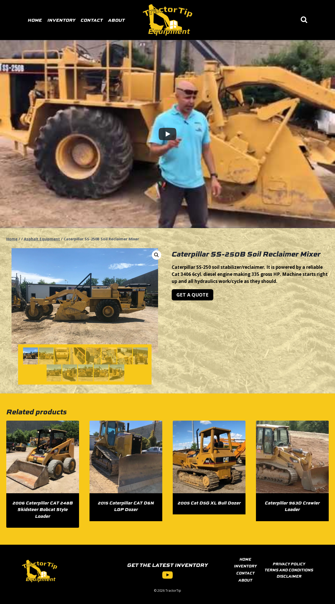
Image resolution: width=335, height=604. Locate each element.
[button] (156, 255)
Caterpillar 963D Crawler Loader (292, 506)
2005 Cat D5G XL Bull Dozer (209, 503)
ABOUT (245, 580)
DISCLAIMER (289, 576)
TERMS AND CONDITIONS (289, 569)
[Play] (167, 134)
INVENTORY (245, 565)
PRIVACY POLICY (289, 563)
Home (35, 20)
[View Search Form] (304, 20)
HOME (245, 559)
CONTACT (245, 573)
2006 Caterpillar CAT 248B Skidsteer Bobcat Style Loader (43, 509)
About (116, 20)
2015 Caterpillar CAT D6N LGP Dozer (126, 506)
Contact (92, 20)
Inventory (61, 20)
